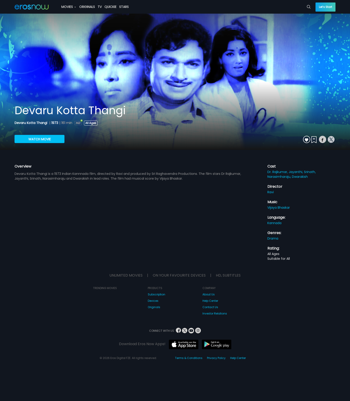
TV (100, 7)
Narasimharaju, (279, 176)
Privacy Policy (216, 358)
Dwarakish (300, 176)
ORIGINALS (87, 7)
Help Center (210, 301)
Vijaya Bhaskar (278, 207)
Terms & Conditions (188, 358)
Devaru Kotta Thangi (31, 123)
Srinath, (310, 172)
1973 (54, 123)
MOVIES (68, 7)
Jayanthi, (296, 172)
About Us (208, 294)
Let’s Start (325, 7)
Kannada (274, 223)
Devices (153, 301)
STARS (124, 7)
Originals (154, 307)
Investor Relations (214, 313)
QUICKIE (110, 7)
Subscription (156, 294)
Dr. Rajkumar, (278, 172)
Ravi (270, 192)
